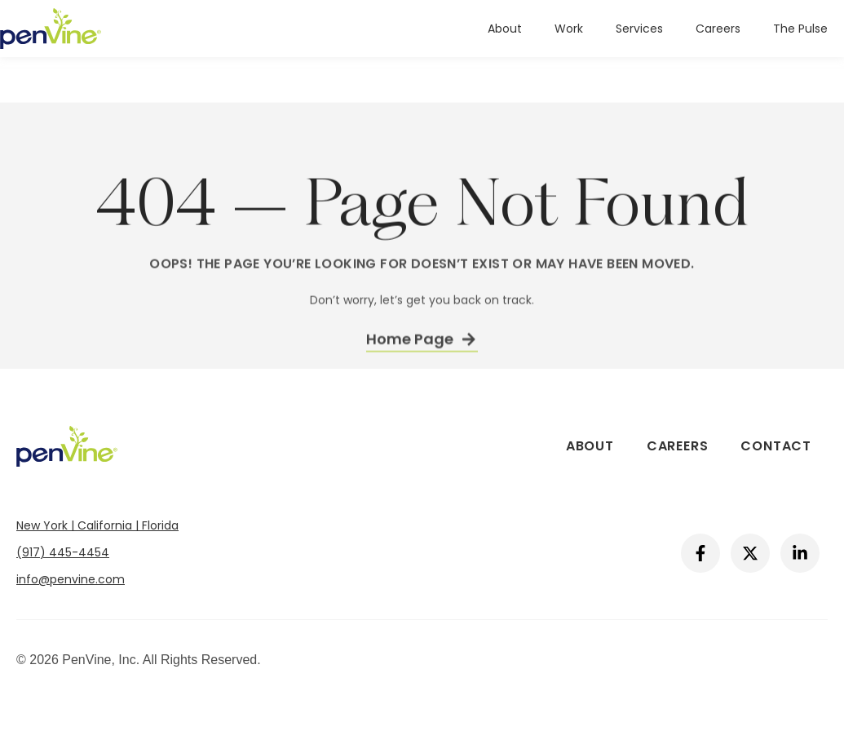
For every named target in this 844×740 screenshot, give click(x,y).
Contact (775, 445)
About (505, 28)
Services (639, 28)
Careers (718, 28)
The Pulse (800, 28)
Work (569, 28)
